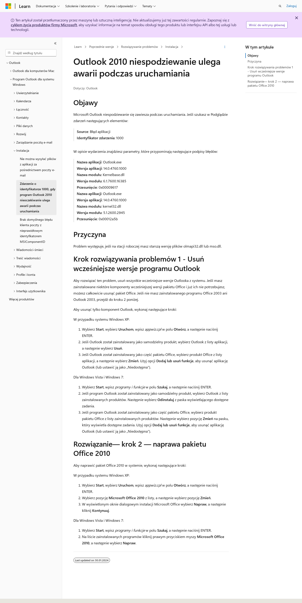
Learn (78, 47)
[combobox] (30, 52)
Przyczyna (254, 61)
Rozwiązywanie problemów (139, 47)
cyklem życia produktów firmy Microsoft (44, 24)
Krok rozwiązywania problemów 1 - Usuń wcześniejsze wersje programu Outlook (270, 71)
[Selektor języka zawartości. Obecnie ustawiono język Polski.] (14, 595)
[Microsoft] (8, 6)
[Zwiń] (55, 43)
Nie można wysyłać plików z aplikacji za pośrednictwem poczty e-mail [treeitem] (38, 167)
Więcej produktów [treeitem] (21, 299)
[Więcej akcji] (225, 47)
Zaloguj (291, 6)
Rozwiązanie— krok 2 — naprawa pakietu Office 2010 (271, 83)
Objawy (253, 55)
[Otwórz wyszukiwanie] (280, 6)
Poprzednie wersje (101, 47)
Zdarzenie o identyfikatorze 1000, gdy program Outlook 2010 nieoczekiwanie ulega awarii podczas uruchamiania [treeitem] (37, 197)
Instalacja (171, 47)
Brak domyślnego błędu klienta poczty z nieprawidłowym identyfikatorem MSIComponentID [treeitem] (36, 230)
